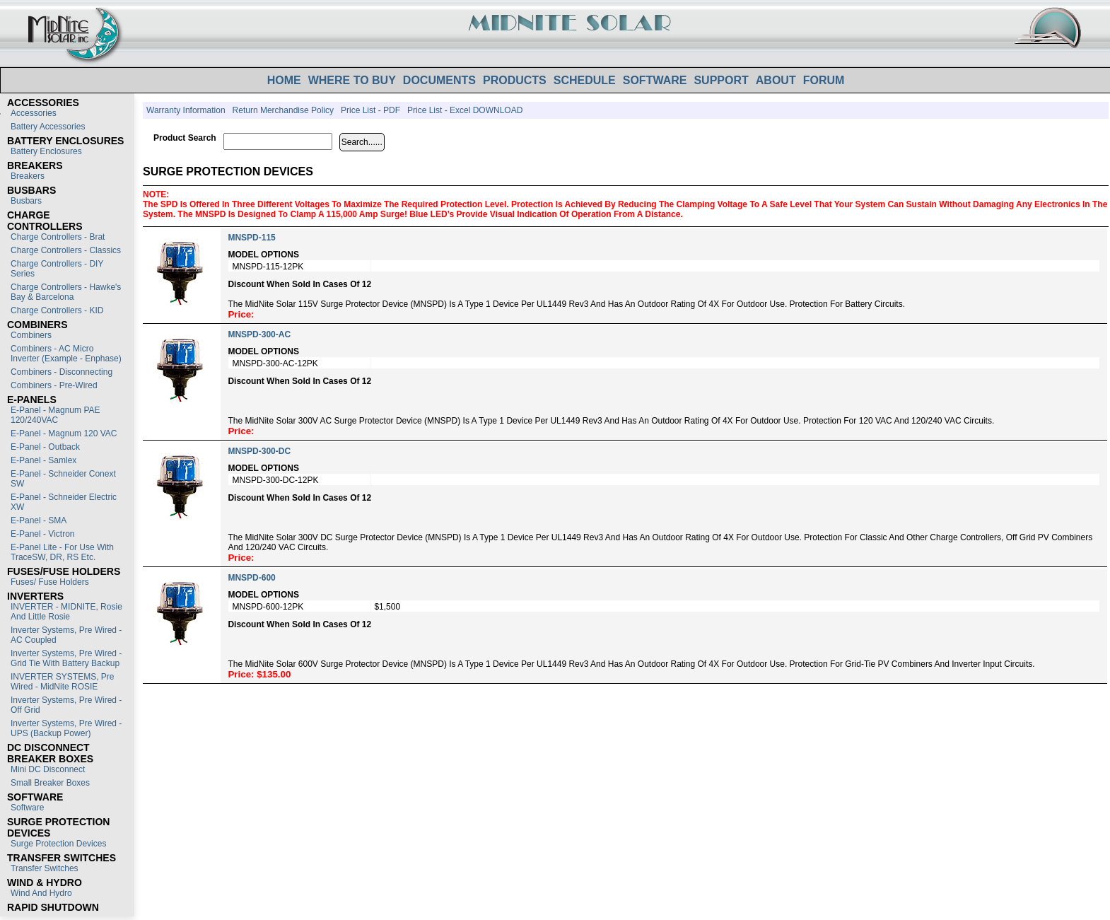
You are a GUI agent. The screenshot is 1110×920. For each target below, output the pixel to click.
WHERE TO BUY (352, 80)
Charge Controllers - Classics (66, 250)
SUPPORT (721, 80)
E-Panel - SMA (38, 520)
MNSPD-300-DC (259, 451)
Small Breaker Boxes (50, 783)
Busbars (26, 201)
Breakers (28, 176)
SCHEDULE (585, 80)
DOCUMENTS (439, 80)
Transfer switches (44, 868)
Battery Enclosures (46, 151)
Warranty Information (186, 110)
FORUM (824, 80)
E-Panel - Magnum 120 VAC (64, 433)
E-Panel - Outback (45, 447)
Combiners (31, 335)
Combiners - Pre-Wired (54, 385)
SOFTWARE (655, 80)
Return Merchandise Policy (283, 110)
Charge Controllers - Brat (58, 237)
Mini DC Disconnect (48, 769)
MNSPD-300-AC (259, 334)
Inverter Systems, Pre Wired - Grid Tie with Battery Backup (66, 658)
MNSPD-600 (251, 578)
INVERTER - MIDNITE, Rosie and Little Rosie (66, 612)
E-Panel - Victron (43, 534)
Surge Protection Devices (58, 844)
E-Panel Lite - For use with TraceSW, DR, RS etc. (62, 552)
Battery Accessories (48, 127)
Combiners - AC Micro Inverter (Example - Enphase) (66, 353)
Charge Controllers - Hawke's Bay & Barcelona (66, 292)
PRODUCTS (515, 80)
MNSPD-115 (251, 238)
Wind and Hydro (41, 893)
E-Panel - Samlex (43, 460)
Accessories (34, 113)
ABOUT (776, 80)
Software (27, 808)
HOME (284, 80)
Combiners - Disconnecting (61, 372)
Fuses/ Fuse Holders (50, 582)
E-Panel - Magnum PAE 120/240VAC (55, 415)
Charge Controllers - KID (57, 310)
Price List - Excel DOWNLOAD (464, 110)
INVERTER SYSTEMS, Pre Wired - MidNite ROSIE (62, 682)
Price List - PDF (370, 110)
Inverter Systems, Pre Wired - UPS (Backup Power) (66, 728)
